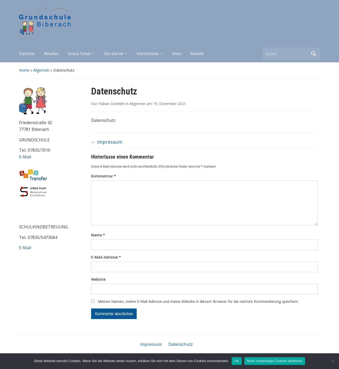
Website (98, 279)
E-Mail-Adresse (106, 257)
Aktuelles (51, 53)
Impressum (106, 142)
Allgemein (41, 70)
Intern (176, 53)
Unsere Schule (79, 53)
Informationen (148, 53)
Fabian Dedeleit (112, 103)
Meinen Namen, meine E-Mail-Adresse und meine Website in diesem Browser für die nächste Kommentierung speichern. (198, 301)
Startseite (27, 53)
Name (98, 235)
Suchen (314, 53)
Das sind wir (114, 53)
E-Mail (25, 157)
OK (236, 361)
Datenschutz (180, 344)
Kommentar (103, 176)
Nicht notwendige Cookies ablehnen (274, 361)
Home (24, 70)
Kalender (197, 53)
